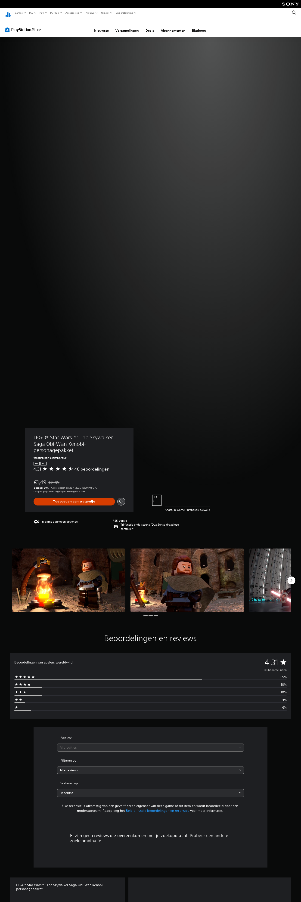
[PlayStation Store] (24, 25)
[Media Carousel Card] (68, 576)
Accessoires (72, 12)
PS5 (31, 12)
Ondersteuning (124, 12)
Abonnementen (173, 26)
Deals (150, 26)
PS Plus (54, 12)
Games (18, 12)
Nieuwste (101, 26)
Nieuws (90, 12)
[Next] (291, 576)
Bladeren (199, 26)
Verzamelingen (127, 26)
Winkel (105, 12)
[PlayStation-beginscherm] (8, 13)
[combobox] (150, 743)
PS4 (41, 12)
